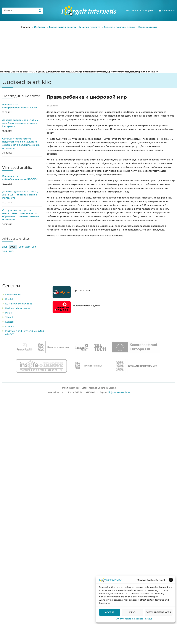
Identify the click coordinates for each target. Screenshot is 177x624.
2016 (34, 246)
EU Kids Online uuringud (18, 303)
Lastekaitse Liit (13, 294)
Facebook (167, 10)
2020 (13, 246)
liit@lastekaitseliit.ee (119, 392)
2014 (4, 251)
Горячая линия (147, 27)
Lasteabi (9, 321)
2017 (27, 246)
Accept (109, 612)
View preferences (158, 612)
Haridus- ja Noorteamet (18, 308)
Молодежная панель (62, 27)
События (39, 27)
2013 (11, 251)
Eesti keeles (132, 10)
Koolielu (9, 299)
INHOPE (9, 326)
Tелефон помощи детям (119, 27)
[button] (170, 579)
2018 (21, 246)
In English (147, 10)
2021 (4, 246)
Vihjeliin (9, 317)
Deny (132, 612)
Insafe (8, 312)
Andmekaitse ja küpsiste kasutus (134, 618)
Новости (25, 27)
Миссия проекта (89, 27)
